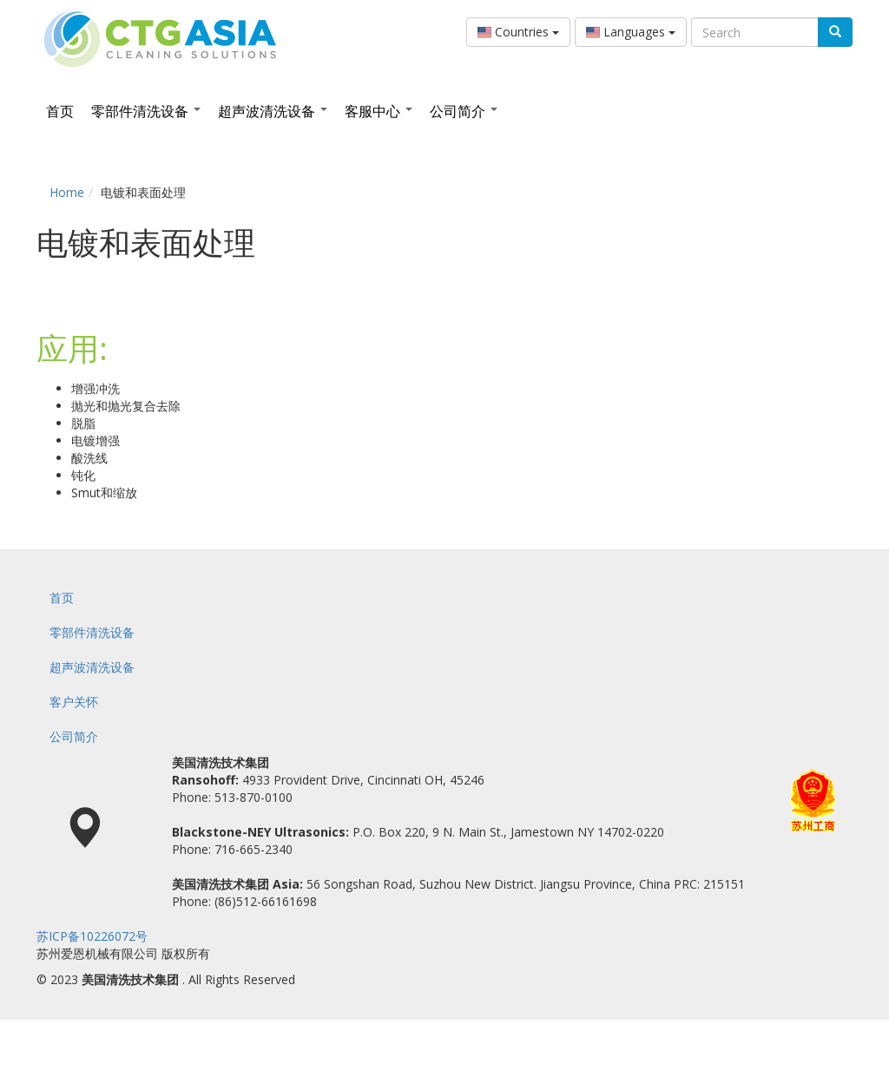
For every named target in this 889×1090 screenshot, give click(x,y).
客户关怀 (73, 701)
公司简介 (463, 111)
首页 (60, 111)
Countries (518, 32)
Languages (630, 32)
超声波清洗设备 (272, 111)
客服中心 (378, 111)
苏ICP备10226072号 (92, 936)
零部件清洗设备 (146, 111)
